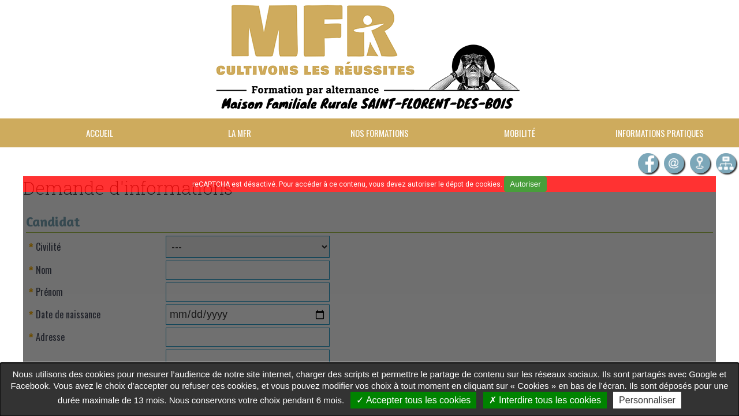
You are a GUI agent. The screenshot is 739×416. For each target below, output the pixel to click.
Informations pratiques (659, 133)
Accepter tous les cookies (413, 400)
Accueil (99, 133)
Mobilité (519, 133)
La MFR (239, 133)
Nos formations (379, 133)
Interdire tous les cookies (545, 400)
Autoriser (525, 184)
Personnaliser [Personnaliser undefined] (647, 400)
